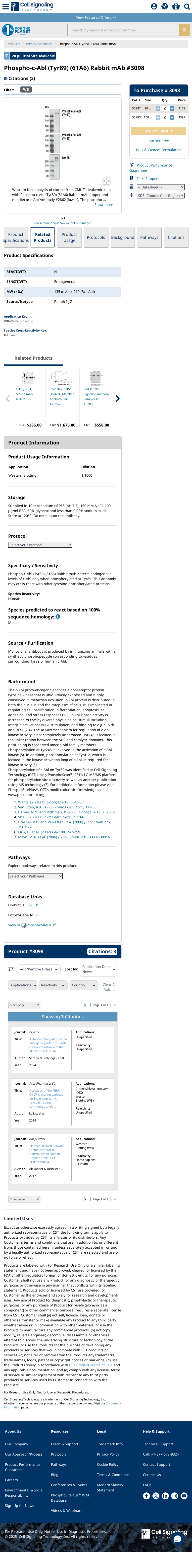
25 (37, 915)
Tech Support (148, 178)
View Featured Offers (96, 17)
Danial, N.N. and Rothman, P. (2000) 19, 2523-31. (67, 812)
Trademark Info (110, 1444)
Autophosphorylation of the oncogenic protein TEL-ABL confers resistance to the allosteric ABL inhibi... (48, 1045)
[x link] (155, 1495)
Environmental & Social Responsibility (24, 1493)
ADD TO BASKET (158, 131)
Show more (104, 204)
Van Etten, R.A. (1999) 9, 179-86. (57, 807)
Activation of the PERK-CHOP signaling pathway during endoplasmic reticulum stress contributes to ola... (46, 1098)
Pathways (149, 237)
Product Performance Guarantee (22, 1467)
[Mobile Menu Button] (5, 6)
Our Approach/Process (24, 1454)
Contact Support (156, 1464)
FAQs (147, 1484)
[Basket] (176, 6)
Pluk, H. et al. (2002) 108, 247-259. (49, 832)
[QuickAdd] (164, 6)
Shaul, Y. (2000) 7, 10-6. (51, 817)
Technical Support (158, 1444)
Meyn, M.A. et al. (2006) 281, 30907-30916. (64, 837)
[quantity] (165, 108)
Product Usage (69, 237)
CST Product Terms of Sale (91, 1365)
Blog (54, 1474)
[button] (178, 1539)
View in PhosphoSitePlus (32, 925)
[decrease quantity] (158, 108)
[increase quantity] (172, 108)
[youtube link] (184, 1495)
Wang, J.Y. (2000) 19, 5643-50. (51, 802)
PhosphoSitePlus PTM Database (70, 1497)
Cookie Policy (107, 1464)
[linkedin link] (165, 1495)
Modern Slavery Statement (110, 1487)
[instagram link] (174, 1495)
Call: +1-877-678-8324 (161, 1454)
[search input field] (123, 30)
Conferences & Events (69, 1484)
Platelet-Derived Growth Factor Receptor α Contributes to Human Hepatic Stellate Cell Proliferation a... (46, 1154)
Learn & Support (64, 1444)
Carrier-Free (159, 140)
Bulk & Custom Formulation (159, 149)
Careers (11, 1479)
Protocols (96, 237)
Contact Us (152, 1474)
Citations (176, 237)
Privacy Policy (108, 1454)
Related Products (42, 237)
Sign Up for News (19, 1505)
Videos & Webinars (66, 1510)
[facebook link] (146, 1495)
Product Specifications (16, 237)
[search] (184, 30)
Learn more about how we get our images (63, 223)
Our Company (16, 1444)
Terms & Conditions (113, 1474)
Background (122, 237)
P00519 (33, 905)
